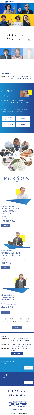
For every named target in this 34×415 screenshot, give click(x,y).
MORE (6, 226)
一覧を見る (17, 353)
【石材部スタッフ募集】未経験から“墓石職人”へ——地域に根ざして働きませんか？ (21, 78)
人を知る (17, 329)
